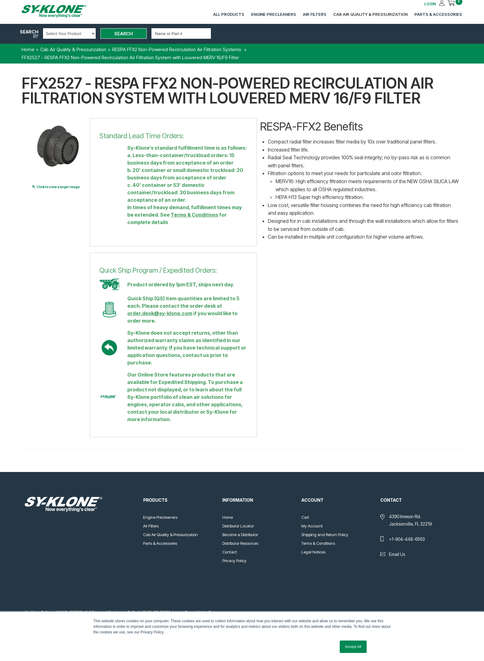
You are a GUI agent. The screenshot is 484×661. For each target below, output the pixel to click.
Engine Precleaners (273, 14)
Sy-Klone (60, 11)
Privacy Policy (234, 560)
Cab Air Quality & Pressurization (370, 14)
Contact (229, 551)
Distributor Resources (240, 543)
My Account (312, 525)
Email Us (397, 554)
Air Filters (314, 14)
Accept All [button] (353, 647)
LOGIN (430, 4)
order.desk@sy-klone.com (159, 313)
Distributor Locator (238, 525)
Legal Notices (313, 551)
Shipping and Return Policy (324, 534)
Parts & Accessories (438, 14)
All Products (228, 14)
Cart (305, 517)
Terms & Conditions (194, 215)
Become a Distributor (240, 534)
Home (227, 517)
